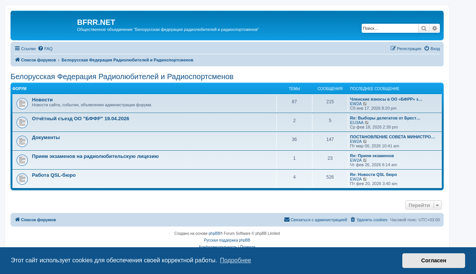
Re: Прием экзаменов (372, 155)
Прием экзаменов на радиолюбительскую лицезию (95, 156)
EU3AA (357, 122)
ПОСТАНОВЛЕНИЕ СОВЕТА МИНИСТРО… (392, 137)
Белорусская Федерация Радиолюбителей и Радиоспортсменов (122, 76)
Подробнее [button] (235, 260)
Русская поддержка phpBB (227, 240)
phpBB (214, 233)
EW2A (356, 103)
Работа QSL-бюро (54, 175)
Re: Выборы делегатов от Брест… (385, 118)
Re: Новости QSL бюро (373, 174)
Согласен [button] (433, 260)
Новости (42, 100)
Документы (46, 137)
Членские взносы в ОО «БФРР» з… (386, 99)
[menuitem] (45, 48)
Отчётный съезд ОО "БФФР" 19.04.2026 (80, 118)
